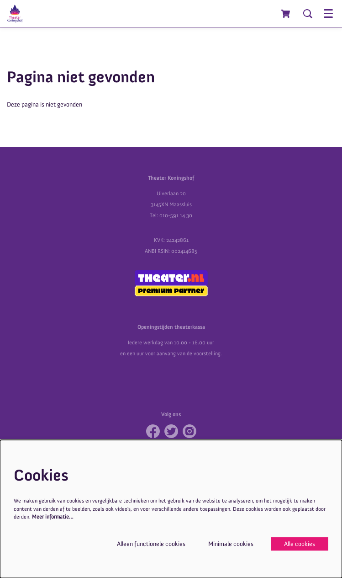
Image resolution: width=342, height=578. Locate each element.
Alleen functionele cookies (151, 544)
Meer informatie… (52, 517)
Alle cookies (299, 544)
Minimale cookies (230, 544)
